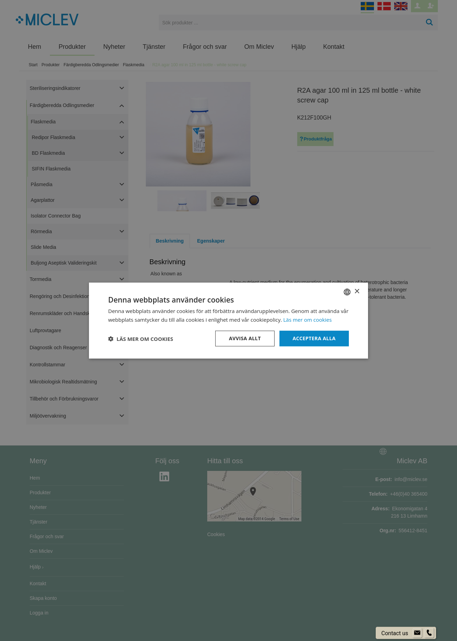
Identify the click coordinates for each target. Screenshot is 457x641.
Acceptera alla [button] (314, 338)
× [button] (356, 291)
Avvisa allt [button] (245, 338)
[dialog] (228, 320)
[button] (140, 338)
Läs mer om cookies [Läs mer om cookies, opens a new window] (307, 319)
